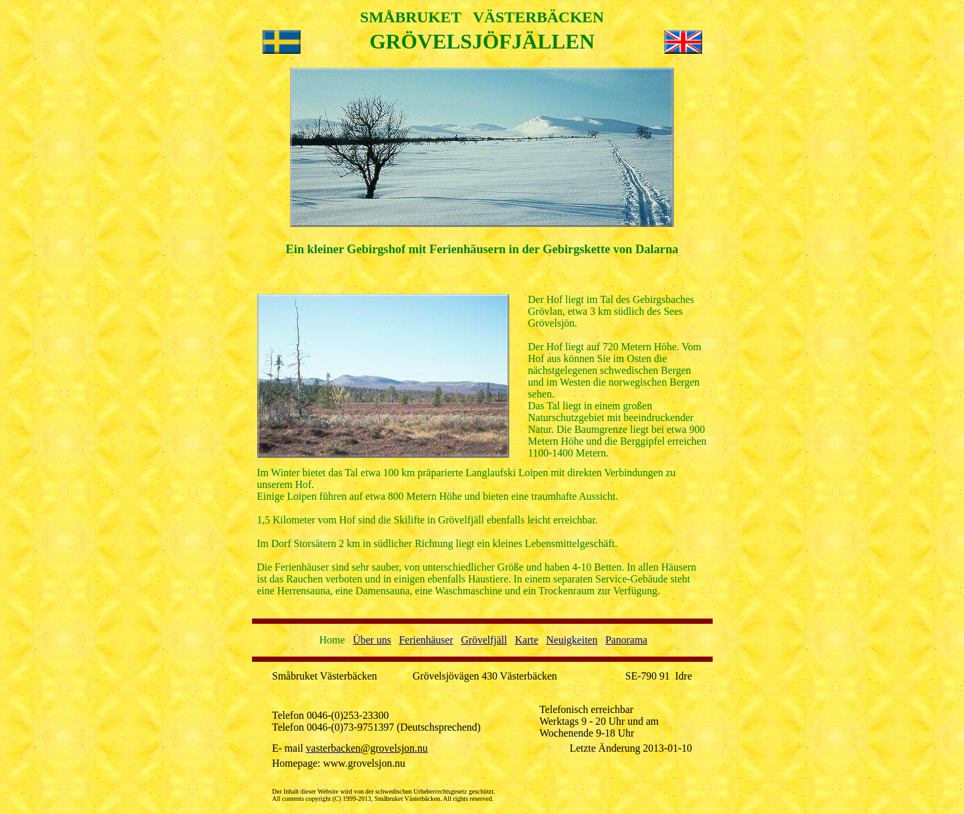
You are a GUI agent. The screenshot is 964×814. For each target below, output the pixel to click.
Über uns (372, 639)
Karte (527, 639)
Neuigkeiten (571, 639)
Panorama (626, 639)
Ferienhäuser (426, 639)
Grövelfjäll (484, 639)
